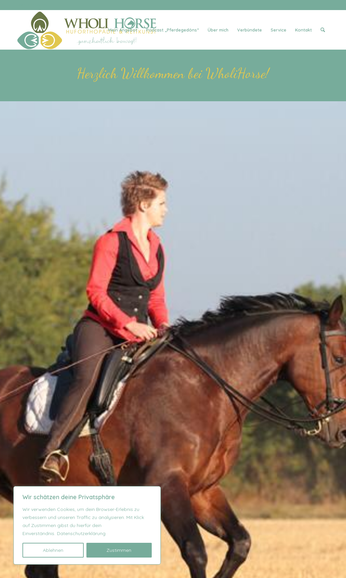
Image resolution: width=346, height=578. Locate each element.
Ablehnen (53, 550)
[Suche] (322, 30)
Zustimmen (119, 550)
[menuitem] (123, 30)
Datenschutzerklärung (81, 533)
